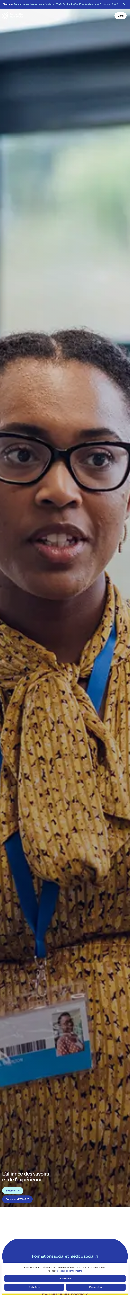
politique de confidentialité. (70, 1270)
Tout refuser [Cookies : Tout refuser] (34, 1287)
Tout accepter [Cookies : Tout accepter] (65, 1278)
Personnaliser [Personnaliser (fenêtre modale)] (95, 1287)
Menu (120, 15)
